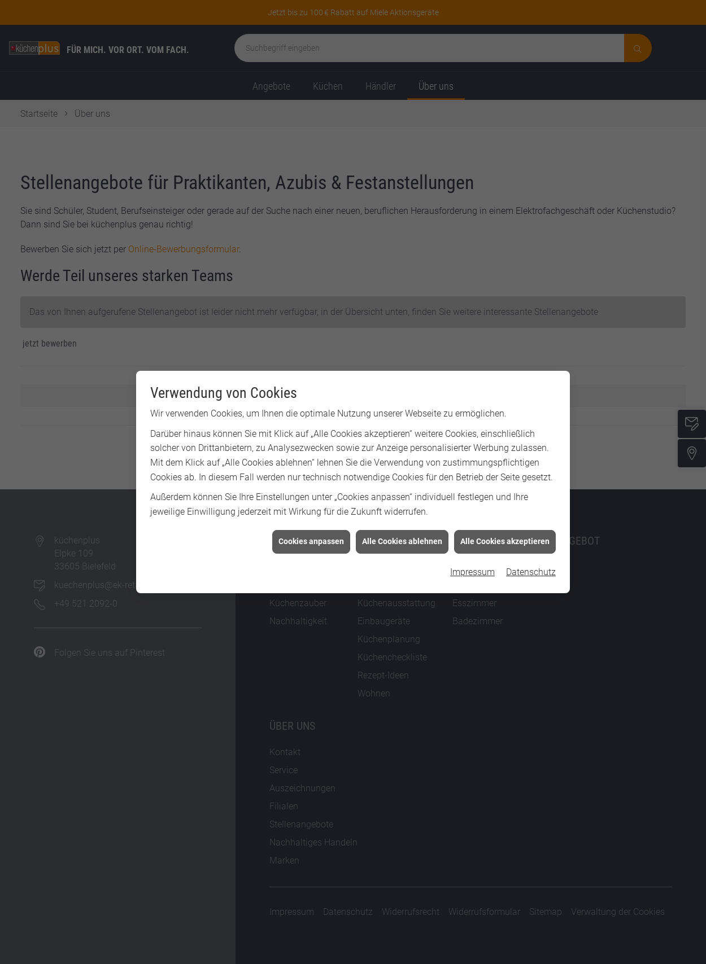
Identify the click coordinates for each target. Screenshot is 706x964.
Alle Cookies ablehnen (402, 442)
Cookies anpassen (311, 442)
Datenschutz (531, 473)
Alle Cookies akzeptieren (505, 442)
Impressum (472, 473)
